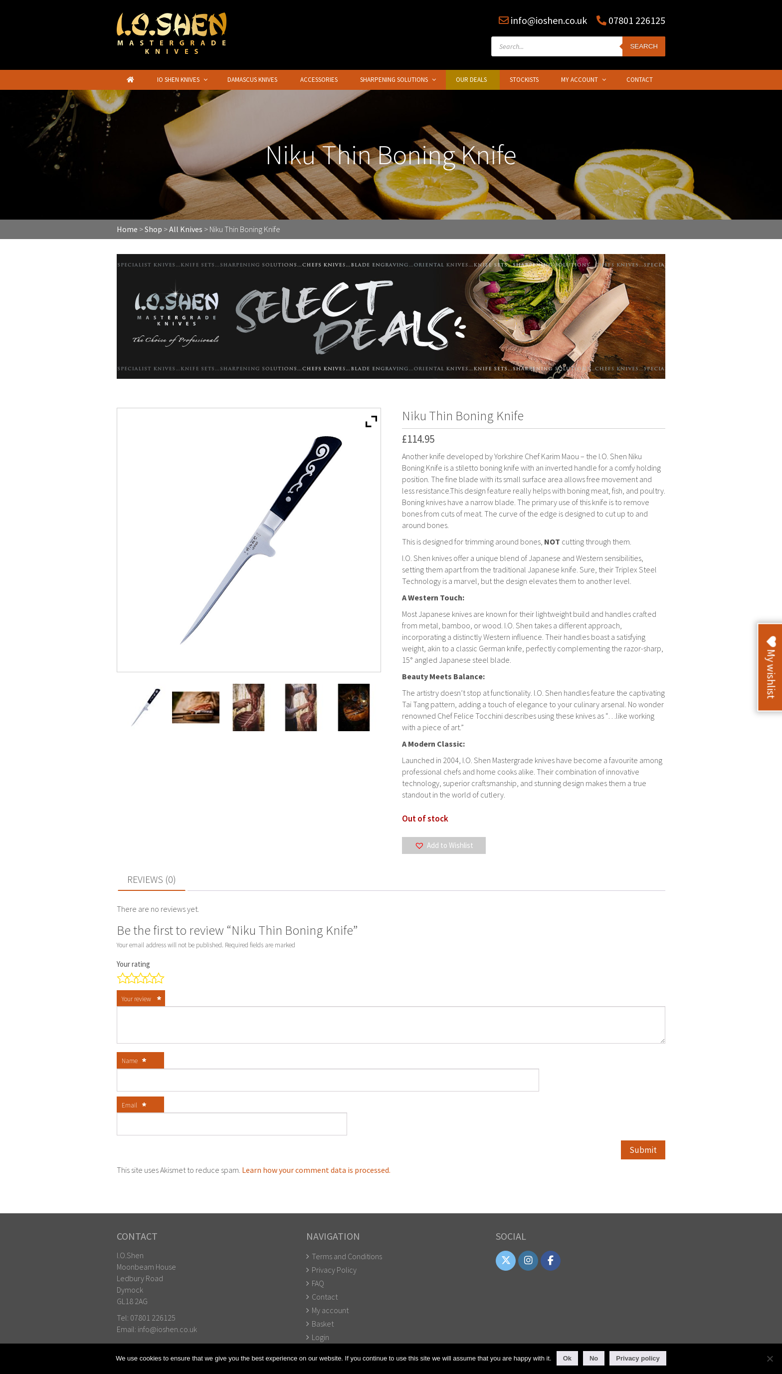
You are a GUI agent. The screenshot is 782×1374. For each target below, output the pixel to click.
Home (127, 229)
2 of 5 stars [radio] (130, 977)
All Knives (185, 229)
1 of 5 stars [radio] (121, 977)
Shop (153, 229)
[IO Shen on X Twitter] (506, 1261)
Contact (639, 79)
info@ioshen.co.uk (549, 20)
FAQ (318, 1283)
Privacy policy (637, 1358)
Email (134, 1106)
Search (644, 46)
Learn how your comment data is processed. (316, 1170)
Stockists (524, 79)
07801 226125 (635, 20)
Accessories (319, 79)
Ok (567, 1358)
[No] (770, 1359)
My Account (579, 79)
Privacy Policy (334, 1270)
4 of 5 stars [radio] (148, 977)
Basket (323, 1324)
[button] (444, 845)
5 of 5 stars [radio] (157, 977)
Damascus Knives (252, 79)
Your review (142, 1000)
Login (320, 1337)
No (593, 1358)
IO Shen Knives (178, 79)
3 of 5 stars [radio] (139, 977)
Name (134, 1062)
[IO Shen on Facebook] (553, 1261)
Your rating (134, 964)
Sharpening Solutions (394, 79)
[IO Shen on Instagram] (529, 1261)
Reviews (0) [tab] (151, 879)
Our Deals (471, 79)
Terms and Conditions (347, 1256)
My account (330, 1310)
